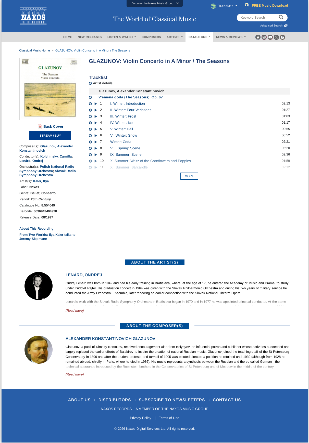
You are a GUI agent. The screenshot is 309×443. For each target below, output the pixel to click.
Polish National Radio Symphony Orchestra (46, 169)
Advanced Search (274, 25)
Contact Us (233, 400)
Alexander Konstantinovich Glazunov (110, 338)
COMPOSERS (151, 36)
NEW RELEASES (90, 36)
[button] (155, 3)
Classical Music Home (34, 50)
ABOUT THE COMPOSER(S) (154, 325)
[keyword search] (281, 17)
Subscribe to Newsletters (174, 400)
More (189, 176)
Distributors (112, 400)
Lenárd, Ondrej (31, 161)
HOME (67, 36)
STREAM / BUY (50, 135)
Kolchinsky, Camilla (56, 156)
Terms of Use (169, 418)
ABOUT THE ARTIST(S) (154, 262)
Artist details (103, 83)
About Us (73, 400)
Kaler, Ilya (41, 181)
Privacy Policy (140, 418)
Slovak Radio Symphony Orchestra (47, 173)
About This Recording (36, 228)
